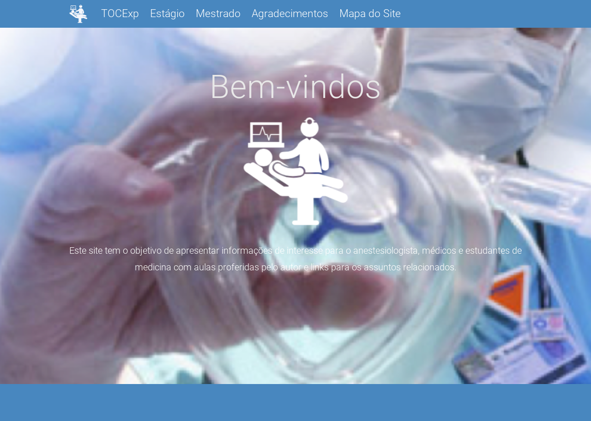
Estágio (167, 13)
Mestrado (218, 13)
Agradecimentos (290, 13)
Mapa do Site (370, 13)
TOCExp (120, 13)
